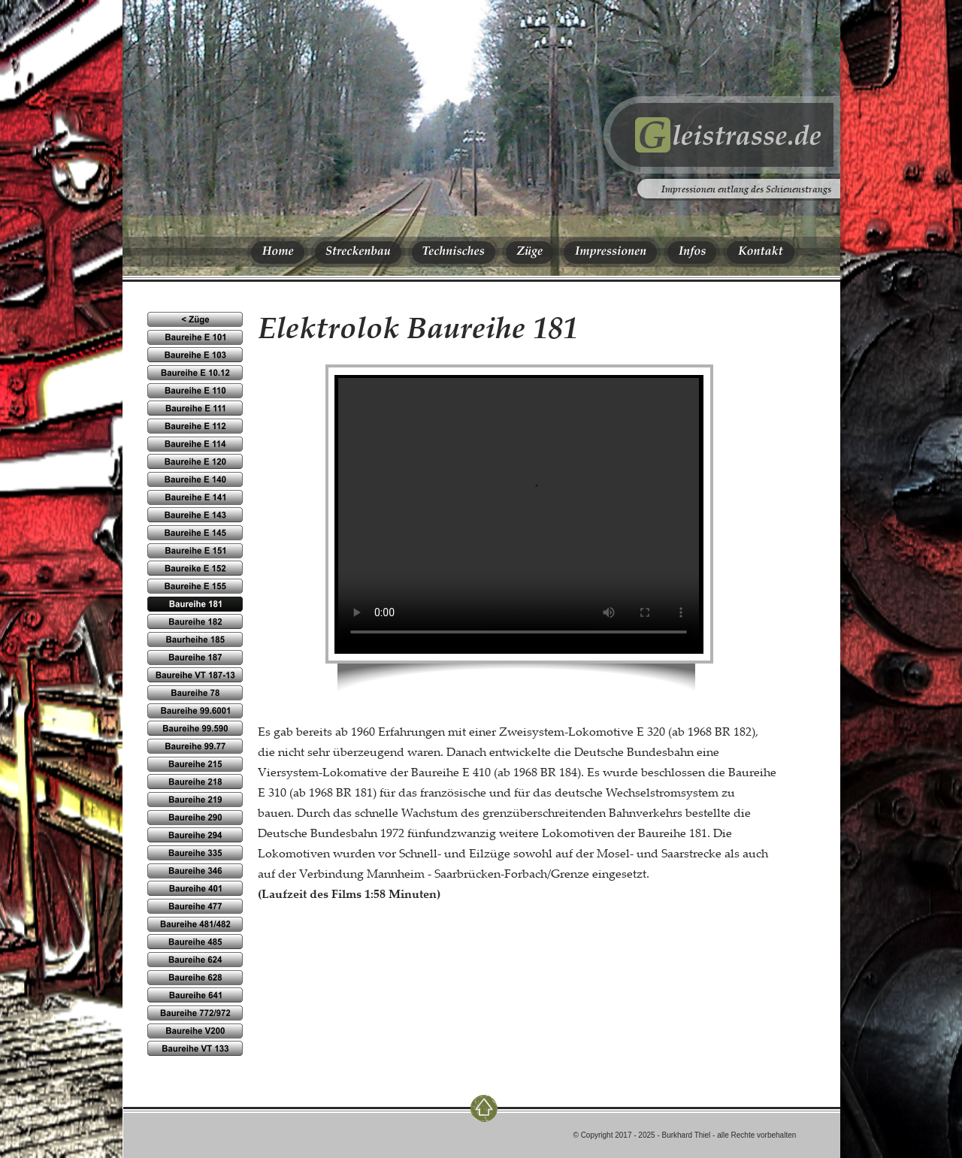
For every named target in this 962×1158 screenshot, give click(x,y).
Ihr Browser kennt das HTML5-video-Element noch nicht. (518, 513)
